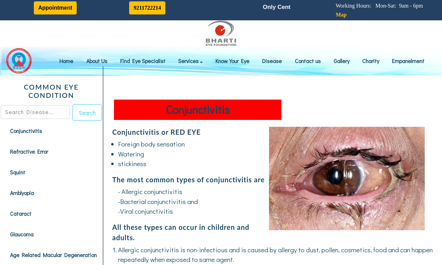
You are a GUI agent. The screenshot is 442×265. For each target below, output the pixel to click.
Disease (272, 60)
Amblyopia (22, 192)
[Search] (35, 112)
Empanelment (408, 60)
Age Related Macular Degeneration (53, 254)
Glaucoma (21, 234)
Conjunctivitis (26, 130)
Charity (370, 60)
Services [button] (189, 60)
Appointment (55, 8)
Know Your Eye (232, 60)
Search (87, 112)
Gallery (341, 60)
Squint (17, 172)
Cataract (20, 213)
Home (66, 60)
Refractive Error (29, 151)
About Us (96, 60)
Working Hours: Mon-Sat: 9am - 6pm (381, 6)
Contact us (308, 60)
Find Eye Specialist (142, 60)
